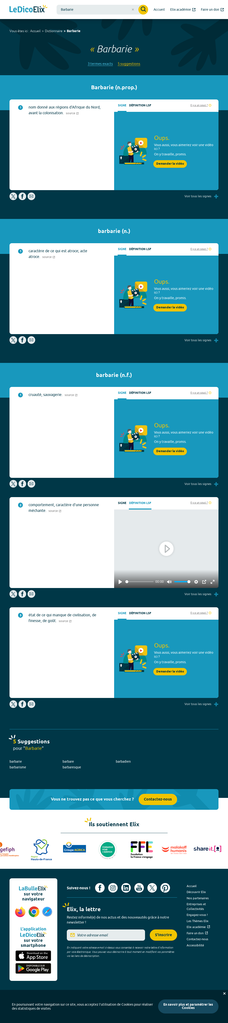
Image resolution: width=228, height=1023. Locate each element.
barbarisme (18, 767)
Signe (122, 106)
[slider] (139, 581)
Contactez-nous (158, 799)
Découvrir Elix (196, 892)
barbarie (16, 761)
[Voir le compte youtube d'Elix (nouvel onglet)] (139, 888)
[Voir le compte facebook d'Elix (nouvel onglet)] (100, 888)
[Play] (120, 582)
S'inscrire (163, 935)
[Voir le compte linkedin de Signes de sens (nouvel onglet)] (126, 888)
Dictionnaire (54, 31)
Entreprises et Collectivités (196, 906)
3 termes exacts (100, 64)
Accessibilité (195, 945)
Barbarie (73, 31)
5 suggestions (129, 64)
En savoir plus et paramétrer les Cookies (188, 1006)
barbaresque (72, 767)
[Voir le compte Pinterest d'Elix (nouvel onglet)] (165, 888)
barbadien (123, 761)
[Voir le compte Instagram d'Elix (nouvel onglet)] (113, 888)
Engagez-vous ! (197, 915)
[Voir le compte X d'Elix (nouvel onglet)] (152, 888)
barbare (68, 761)
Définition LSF (140, 106)
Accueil (35, 31)
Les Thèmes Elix (198, 921)
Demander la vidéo (170, 164)
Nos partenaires (198, 898)
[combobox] (102, 10)
